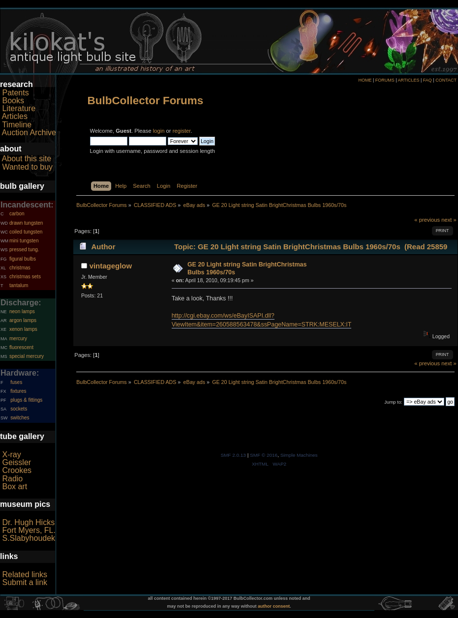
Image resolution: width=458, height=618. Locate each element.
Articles (15, 116)
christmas (20, 267)
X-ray (11, 454)
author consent (274, 606)
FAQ (427, 80)
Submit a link (24, 582)
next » (449, 220)
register (182, 131)
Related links (24, 574)
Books (13, 100)
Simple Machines (299, 455)
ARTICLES (409, 80)
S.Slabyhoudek (28, 538)
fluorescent (21, 347)
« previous (427, 220)
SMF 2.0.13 (233, 455)
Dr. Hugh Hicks (28, 522)
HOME (364, 80)
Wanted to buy (27, 167)
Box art (14, 486)
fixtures (18, 391)
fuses (16, 382)
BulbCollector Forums (146, 100)
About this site (27, 158)
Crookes (16, 470)
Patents (15, 92)
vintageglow (111, 266)
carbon (17, 213)
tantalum (18, 285)
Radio (12, 478)
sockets (18, 409)
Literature (18, 108)
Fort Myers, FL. (28, 530)
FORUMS (385, 80)
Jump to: (393, 402)
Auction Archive (29, 132)
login (159, 131)
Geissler (16, 462)
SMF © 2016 (263, 455)
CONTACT (446, 80)
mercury (18, 338)
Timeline (16, 124)
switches (19, 417)
